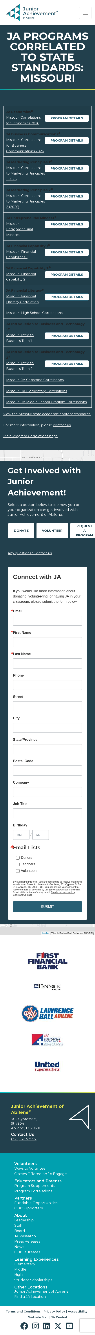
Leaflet (45, 933)
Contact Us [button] (22, 1134)
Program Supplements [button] (34, 1186)
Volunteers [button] (25, 1164)
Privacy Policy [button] (54, 1311)
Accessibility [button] (78, 1311)
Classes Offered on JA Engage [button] (40, 1174)
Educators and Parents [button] (38, 1181)
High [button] (18, 1275)
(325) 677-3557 (24, 1139)
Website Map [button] (38, 1317)
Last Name (22, 654)
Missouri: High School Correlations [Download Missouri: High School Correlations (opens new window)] (34, 313)
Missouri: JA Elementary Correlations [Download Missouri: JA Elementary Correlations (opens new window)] (36, 391)
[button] (25, 1326)
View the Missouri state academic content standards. (47, 414)
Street (18, 697)
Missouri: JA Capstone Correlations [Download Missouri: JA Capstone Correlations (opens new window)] (35, 380)
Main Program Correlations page (30, 436)
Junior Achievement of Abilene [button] (41, 1291)
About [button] (20, 1215)
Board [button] (19, 1231)
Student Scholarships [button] (33, 1280)
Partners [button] (23, 1198)
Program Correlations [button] (33, 1191)
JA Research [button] (25, 1236)
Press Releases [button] (27, 1241)
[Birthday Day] (40, 835)
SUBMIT (47, 907)
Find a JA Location (30, 1297)
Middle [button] (20, 1269)
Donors (26, 857)
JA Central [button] (59, 1317)
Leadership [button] (24, 1220)
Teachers (28, 864)
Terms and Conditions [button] (23, 1311)
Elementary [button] (24, 1264)
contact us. (62, 425)
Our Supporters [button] (28, 1208)
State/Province (25, 739)
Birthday (20, 825)
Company (21, 782)
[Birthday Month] (21, 835)
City (16, 718)
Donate (21, 531)
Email (17, 611)
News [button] (19, 1247)
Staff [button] (18, 1225)
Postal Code (23, 761)
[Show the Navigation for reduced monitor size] (85, 13)
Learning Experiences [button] (36, 1259)
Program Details (67, 118)
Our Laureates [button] (27, 1252)
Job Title (20, 804)
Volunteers (29, 871)
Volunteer (52, 531)
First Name (22, 632)
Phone (18, 675)
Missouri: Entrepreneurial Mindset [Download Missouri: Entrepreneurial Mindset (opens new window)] (19, 229)
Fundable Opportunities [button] (35, 1203)
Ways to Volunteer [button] (30, 1168)
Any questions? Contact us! (30, 553)
